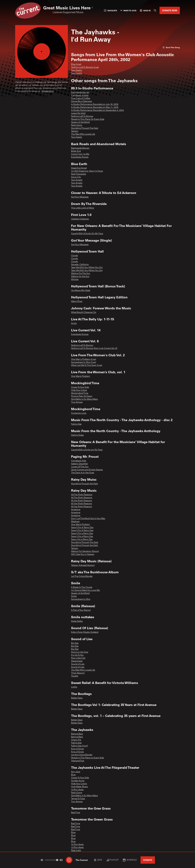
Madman (75, 522)
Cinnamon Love (78, 413)
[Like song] (171, 47)
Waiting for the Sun (80, 276)
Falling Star (76, 424)
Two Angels (76, 180)
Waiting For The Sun (80, 273)
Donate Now (169, 10)
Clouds (74, 256)
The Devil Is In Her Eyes (82, 473)
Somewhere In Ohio (80, 599)
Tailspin (74, 131)
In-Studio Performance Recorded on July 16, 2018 (94, 104)
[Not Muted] (42, 860)
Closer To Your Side (80, 387)
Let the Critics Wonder (81, 755)
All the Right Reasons (81, 501)
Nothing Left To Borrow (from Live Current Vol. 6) (94, 348)
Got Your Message (80, 197)
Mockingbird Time (79, 393)
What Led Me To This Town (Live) (86, 365)
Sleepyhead (76, 661)
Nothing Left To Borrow (82, 116)
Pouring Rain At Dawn (81, 396)
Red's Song (76, 125)
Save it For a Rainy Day (82, 536)
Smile (74, 323)
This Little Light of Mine (82, 208)
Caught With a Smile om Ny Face (87, 450)
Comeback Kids (78, 461)
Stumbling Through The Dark (84, 128)
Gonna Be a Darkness (81, 101)
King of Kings (77, 749)
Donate (147, 860)
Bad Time (75, 813)
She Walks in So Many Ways (84, 796)
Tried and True (77, 761)
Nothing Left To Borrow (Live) (85, 67)
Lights (74, 687)
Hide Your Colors (79, 390)
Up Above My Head (80, 290)
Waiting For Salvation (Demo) (85, 551)
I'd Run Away (77, 790)
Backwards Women (80, 92)
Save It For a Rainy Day (82, 533)
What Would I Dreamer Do (83, 312)
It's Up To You (77, 655)
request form (47, 91)
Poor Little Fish (78, 658)
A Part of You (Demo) (81, 610)
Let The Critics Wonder (82, 576)
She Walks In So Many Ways (84, 399)
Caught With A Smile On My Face (87, 234)
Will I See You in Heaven (82, 554)
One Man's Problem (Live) (83, 359)
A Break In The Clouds (81, 587)
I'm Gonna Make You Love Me (85, 590)
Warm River (76, 301)
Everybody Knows (79, 95)
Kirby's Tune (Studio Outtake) (84, 632)
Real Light (76, 850)
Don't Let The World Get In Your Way (88, 519)
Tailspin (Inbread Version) (83, 565)
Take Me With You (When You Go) (87, 268)
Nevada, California (80, 265)
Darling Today (77, 435)
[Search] (155, 10)
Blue (73, 775)
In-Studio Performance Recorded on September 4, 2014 (97, 110)
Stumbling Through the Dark (84, 484)
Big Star (75, 643)
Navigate (110, 10)
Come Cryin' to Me (80, 154)
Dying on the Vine (79, 652)
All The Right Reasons (81, 495)
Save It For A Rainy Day (82, 527)
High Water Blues (79, 787)
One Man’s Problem (80, 376)
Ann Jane (75, 772)
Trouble (74, 676)
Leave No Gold (78, 113)
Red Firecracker (78, 174)
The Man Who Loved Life (83, 134)
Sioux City (76, 177)
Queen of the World (80, 122)
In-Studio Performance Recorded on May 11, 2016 (94, 107)
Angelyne (75, 510)
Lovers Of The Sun (80, 467)
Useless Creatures (80, 219)
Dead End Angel (79, 168)
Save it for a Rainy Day (82, 539)
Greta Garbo (77, 621)
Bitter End (76, 151)
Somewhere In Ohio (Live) (83, 362)
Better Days (76, 698)
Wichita (74, 279)
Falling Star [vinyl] (79, 746)
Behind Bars (77, 734)
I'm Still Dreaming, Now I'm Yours (87, 171)
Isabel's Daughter (79, 464)
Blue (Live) (76, 64)
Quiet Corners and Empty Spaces (87, 470)
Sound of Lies (77, 664)
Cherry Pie (76, 740)
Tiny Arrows (77, 402)
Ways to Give (128, 10)
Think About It (77, 673)
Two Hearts (76, 70)
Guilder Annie (77, 781)
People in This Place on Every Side (87, 758)
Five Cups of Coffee (80, 98)
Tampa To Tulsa (78, 799)
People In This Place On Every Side (87, 119)
